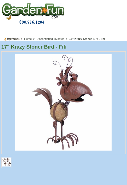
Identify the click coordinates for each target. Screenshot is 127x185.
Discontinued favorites (50, 38)
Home (28, 38)
